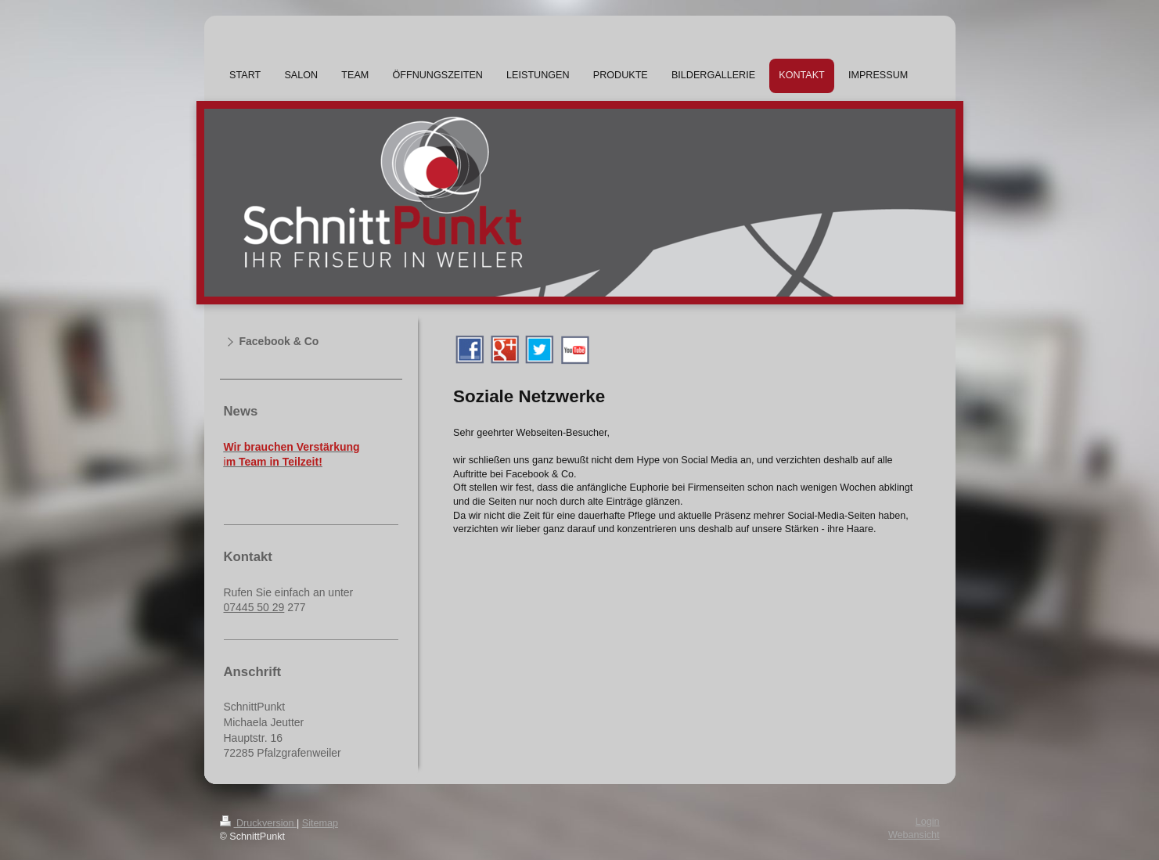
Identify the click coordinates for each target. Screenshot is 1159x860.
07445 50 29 (254, 607)
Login (928, 821)
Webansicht (914, 834)
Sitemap (320, 823)
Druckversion (258, 823)
